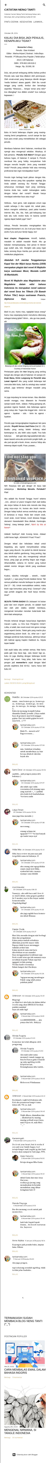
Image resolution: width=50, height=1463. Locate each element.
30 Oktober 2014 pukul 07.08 (33, 823)
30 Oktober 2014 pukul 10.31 (33, 996)
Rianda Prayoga (19, 1203)
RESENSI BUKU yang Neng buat (22, 683)
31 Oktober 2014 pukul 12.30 (32, 1051)
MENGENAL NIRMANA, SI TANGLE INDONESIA (20, 1431)
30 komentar (17, 1438)
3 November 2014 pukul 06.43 (33, 1079)
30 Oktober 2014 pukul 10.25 (32, 910)
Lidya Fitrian (17, 810)
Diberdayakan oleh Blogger (25, 1454)
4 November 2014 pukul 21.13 (24, 1206)
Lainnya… (38, 22)
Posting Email (17, 679)
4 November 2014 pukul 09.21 (32, 1174)
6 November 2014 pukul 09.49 (33, 1218)
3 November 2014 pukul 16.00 (33, 1158)
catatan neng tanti (19, 9)
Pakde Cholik (18, 929)
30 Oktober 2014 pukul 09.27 (24, 932)
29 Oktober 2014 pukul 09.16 (34, 770)
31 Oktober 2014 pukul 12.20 (24, 1038)
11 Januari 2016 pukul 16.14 (35, 1241)
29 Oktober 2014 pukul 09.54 (24, 812)
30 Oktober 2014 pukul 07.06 (32, 727)
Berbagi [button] (7, 679)
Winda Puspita (19, 1036)
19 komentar (17, 1377)
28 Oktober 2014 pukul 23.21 (32, 697)
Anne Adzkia (18, 1240)
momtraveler (18, 887)
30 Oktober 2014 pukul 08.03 (25, 889)
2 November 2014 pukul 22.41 (33, 1096)
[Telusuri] (44, 4)
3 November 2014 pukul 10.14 (24, 1141)
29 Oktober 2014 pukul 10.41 (33, 850)
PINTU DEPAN (11, 22)
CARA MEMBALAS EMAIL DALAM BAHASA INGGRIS (25, 1371)
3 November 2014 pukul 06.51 (32, 1016)
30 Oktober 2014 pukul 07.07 (32, 783)
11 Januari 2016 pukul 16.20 (23, 1259)
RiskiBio (16, 697)
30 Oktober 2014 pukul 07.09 (32, 863)
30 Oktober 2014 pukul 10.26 (32, 974)
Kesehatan (26, 22)
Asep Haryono (26, 1156)
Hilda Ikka (16, 849)
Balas (15, 764)
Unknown (16, 996)
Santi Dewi (17, 770)
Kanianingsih (18, 1138)
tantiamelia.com (27, 725)
